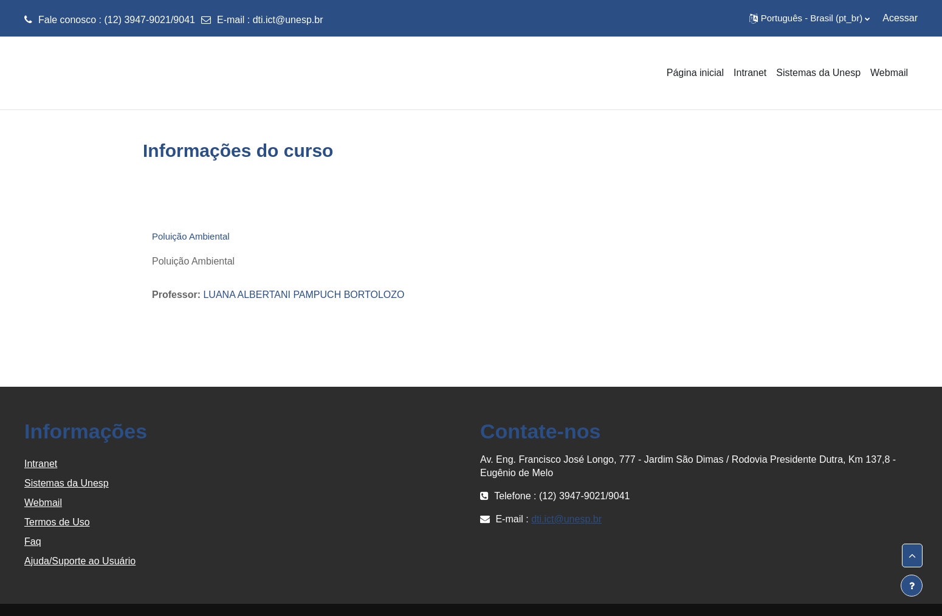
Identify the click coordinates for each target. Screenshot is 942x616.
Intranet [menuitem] (750, 72)
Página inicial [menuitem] (695, 72)
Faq (32, 541)
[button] (809, 18)
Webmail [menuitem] (889, 72)
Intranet (40, 464)
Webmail (43, 502)
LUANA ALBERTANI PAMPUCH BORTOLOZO (303, 294)
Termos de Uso (57, 522)
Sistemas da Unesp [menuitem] (818, 72)
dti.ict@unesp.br (288, 20)
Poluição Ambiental (191, 236)
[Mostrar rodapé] (912, 586)
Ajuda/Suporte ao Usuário (80, 561)
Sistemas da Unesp (66, 483)
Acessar (900, 18)
